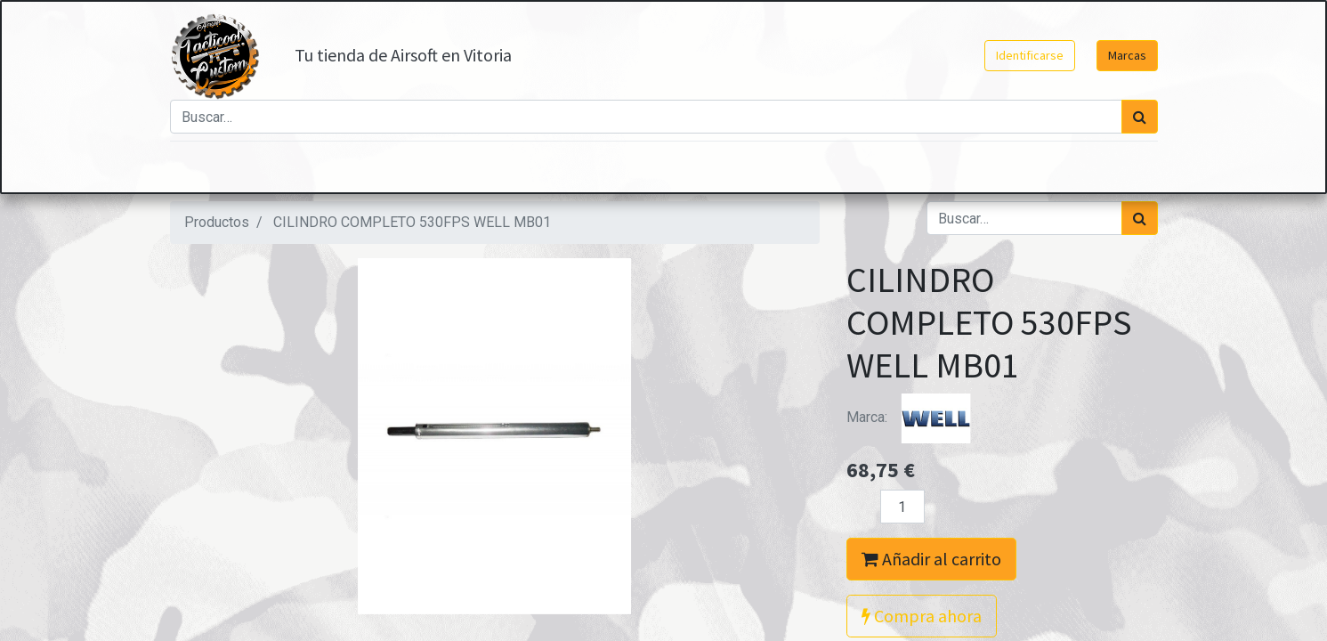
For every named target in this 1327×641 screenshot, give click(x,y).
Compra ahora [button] (922, 615)
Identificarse (1030, 55)
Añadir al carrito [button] (931, 559)
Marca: (913, 417)
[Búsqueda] (1139, 117)
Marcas (1127, 55)
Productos (216, 222)
